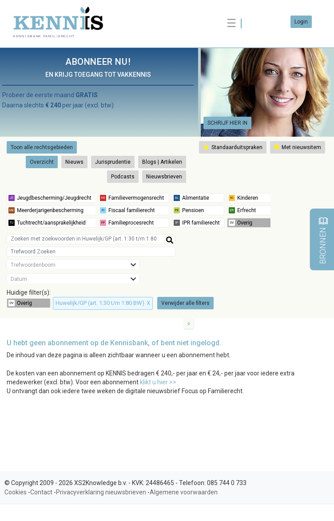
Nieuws (74, 162)
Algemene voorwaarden (184, 492)
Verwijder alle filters (185, 303)
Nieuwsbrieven (164, 177)
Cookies (15, 492)
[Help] (169, 239)
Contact (41, 492)
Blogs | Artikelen (162, 162)
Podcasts (123, 177)
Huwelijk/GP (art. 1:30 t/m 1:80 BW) (103, 303)
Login (301, 22)
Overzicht (42, 162)
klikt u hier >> (158, 382)
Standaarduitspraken (232, 147)
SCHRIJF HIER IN (227, 123)
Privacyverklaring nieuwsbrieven (101, 492)
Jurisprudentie (113, 162)
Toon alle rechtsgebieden (42, 147)
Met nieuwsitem (297, 147)
